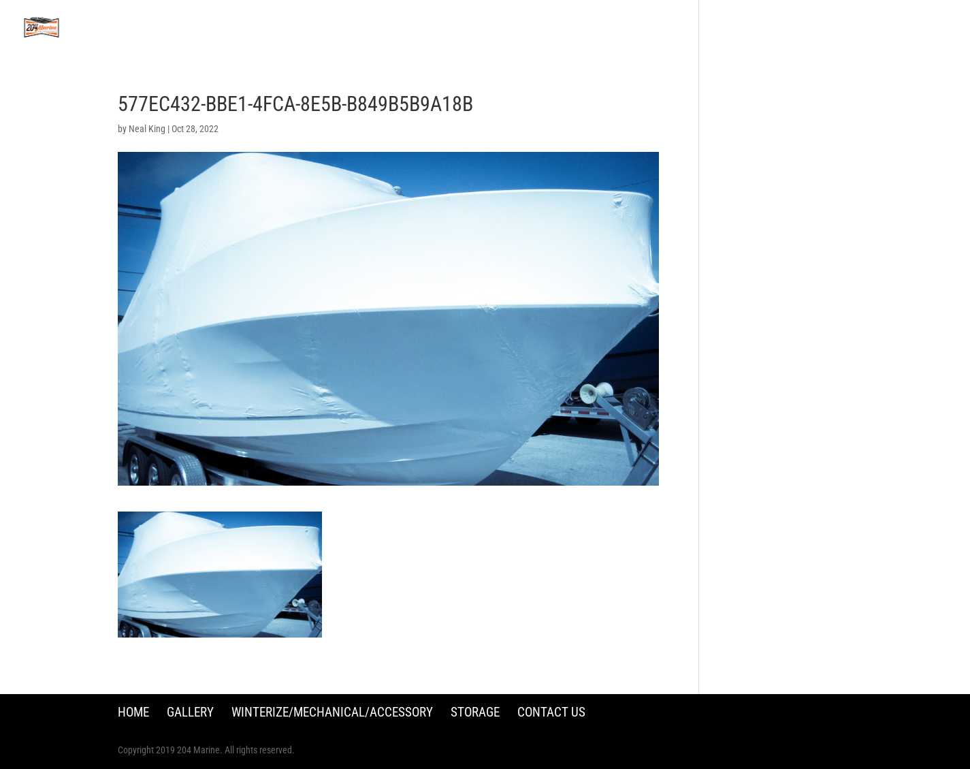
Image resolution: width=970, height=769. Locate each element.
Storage (475, 712)
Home (133, 712)
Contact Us (551, 712)
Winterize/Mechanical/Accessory (332, 712)
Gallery (190, 712)
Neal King (147, 128)
